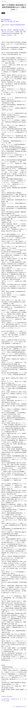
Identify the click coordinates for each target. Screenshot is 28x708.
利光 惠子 (7, 24)
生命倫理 (7, 700)
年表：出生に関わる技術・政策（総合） (10, 21)
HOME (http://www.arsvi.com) (20, 706)
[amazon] (3, 35)
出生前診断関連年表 (6, 19)
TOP (14, 706)
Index (5, 1)
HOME (2, 1)
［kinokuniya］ (9, 35)
